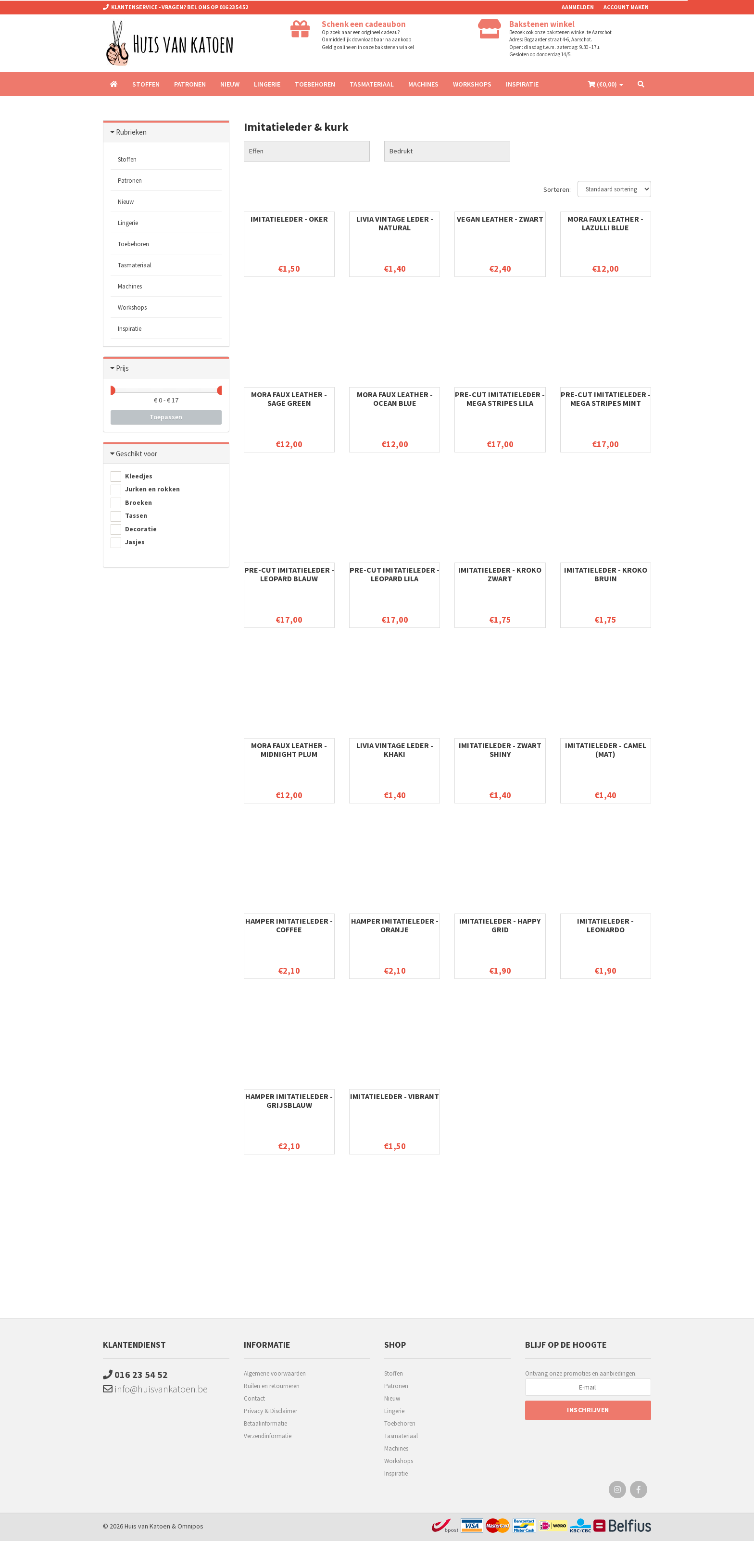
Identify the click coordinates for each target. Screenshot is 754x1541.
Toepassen (166, 417)
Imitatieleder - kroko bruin (605, 574)
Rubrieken (131, 132)
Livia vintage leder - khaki (394, 749)
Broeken (131, 503)
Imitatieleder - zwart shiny (500, 749)
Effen (256, 151)
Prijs (122, 368)
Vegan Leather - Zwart (500, 219)
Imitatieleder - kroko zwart (499, 574)
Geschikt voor (136, 453)
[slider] (110, 390)
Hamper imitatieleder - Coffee (289, 925)
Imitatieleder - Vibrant (394, 1096)
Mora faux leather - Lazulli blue (605, 223)
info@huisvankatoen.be (155, 1389)
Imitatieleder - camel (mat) (605, 749)
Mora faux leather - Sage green (289, 398)
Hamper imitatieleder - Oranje (395, 925)
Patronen (190, 84)
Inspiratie (522, 84)
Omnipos (190, 1526)
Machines (423, 84)
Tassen (129, 516)
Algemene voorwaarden (275, 1373)
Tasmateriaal (372, 84)
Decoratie (134, 529)
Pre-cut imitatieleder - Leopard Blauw (289, 574)
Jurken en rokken (145, 490)
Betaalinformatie (265, 1423)
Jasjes (128, 543)
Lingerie (267, 84)
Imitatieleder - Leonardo (605, 925)
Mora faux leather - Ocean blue (395, 398)
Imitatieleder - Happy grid (499, 925)
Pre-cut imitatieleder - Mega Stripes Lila (500, 398)
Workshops (472, 84)
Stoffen (146, 84)
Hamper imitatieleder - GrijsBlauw (289, 1100)
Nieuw (229, 84)
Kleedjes (131, 476)
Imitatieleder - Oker (289, 219)
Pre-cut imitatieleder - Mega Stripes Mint (606, 398)
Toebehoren (315, 84)
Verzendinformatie (267, 1436)
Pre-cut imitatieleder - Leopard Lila (395, 574)
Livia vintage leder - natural (394, 223)
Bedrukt (401, 151)
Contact (254, 1398)
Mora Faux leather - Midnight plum (289, 749)
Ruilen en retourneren (272, 1386)
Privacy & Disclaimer (270, 1411)
